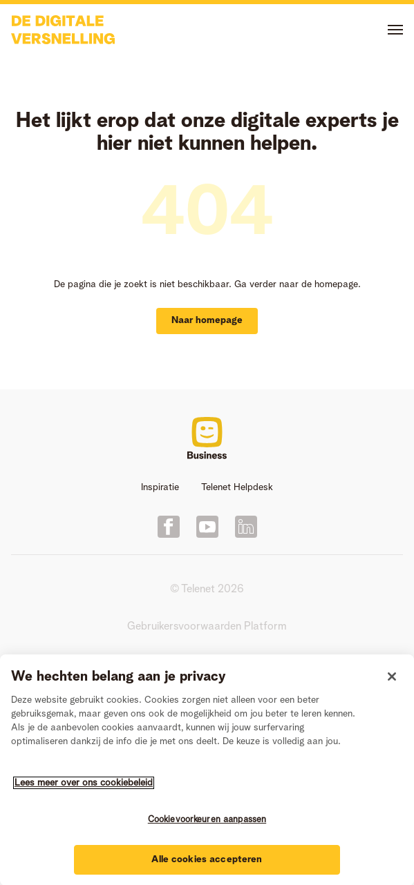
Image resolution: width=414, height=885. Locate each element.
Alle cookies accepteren (206, 861)
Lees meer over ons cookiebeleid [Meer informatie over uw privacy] (84, 784)
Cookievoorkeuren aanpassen (207, 821)
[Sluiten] (392, 678)
